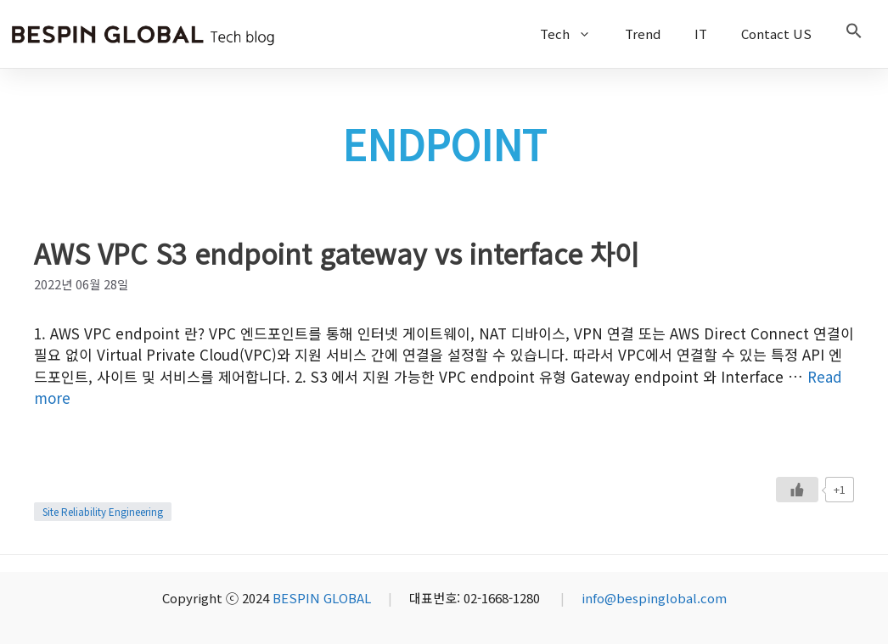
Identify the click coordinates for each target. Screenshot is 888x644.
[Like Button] (797, 489)
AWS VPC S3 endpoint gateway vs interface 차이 (336, 252)
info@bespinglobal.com (654, 598)
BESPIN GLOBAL (322, 598)
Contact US (776, 33)
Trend (642, 33)
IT (700, 33)
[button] (854, 33)
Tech (574, 33)
